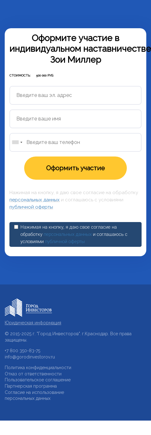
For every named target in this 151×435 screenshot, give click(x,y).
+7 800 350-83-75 (22, 350)
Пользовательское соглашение (38, 379)
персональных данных (34, 200)
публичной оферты (31, 207)
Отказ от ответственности (33, 373)
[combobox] (17, 142)
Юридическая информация (33, 322)
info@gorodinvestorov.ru (30, 356)
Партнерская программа (31, 386)
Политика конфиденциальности (38, 367)
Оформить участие (75, 168)
